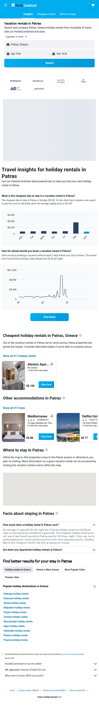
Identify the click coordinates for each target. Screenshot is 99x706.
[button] (5, 5)
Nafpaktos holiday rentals (17, 607)
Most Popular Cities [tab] (75, 569)
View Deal (46, 384)
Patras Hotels (75, 690)
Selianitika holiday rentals (17, 630)
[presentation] (80, 335)
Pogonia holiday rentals (16, 640)
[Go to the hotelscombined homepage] (24, 5)
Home (12, 690)
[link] (49, 317)
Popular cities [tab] (12, 577)
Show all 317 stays (14, 408)
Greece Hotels (25, 690)
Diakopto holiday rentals (16, 593)
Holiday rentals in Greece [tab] (18, 569)
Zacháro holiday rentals (16, 617)
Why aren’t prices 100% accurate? (51, 676)
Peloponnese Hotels (51, 690)
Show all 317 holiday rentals (19, 356)
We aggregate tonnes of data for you (51, 670)
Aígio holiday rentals (14, 626)
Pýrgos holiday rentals (15, 612)
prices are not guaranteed (73, 654)
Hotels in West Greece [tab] (47, 569)
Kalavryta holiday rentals (16, 598)
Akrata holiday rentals (15, 603)
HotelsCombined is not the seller (51, 664)
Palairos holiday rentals (16, 635)
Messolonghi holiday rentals (18, 621)
